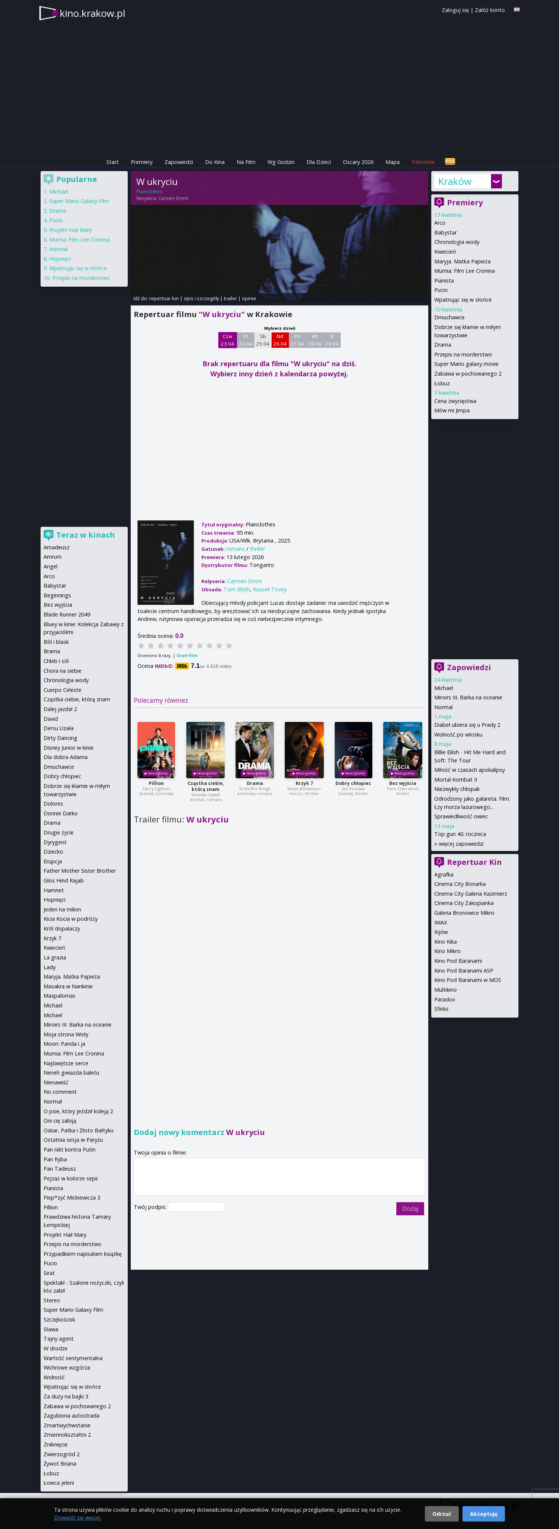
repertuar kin (164, 298)
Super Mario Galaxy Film (79, 200)
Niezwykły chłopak (457, 788)
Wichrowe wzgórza (67, 1367)
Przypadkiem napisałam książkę (83, 1253)
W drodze (56, 1348)
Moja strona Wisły (66, 1034)
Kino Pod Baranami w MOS (467, 979)
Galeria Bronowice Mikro (464, 912)
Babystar (445, 232)
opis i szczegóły (201, 298)
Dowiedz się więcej (77, 1517)
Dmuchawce (449, 317)
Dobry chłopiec (353, 783)
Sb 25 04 (262, 340)
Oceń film (187, 655)
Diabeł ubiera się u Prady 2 (467, 724)
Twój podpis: (151, 1206)
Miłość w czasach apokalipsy (469, 769)
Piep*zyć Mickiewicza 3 (72, 1197)
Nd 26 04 (280, 340)
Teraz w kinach (85, 535)
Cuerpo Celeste (63, 689)
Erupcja (53, 861)
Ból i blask (56, 641)
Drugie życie (59, 832)
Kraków (454, 181)
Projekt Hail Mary (70, 229)
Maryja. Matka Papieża (462, 261)
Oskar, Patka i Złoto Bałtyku (78, 1130)
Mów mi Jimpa (452, 410)
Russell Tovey (270, 589)
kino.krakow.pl (92, 13)
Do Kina (215, 161)
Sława (51, 1329)
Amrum (53, 556)
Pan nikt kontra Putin (69, 1149)
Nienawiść (56, 1082)
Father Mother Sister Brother (80, 870)
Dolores (53, 803)
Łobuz (442, 383)
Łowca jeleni (59, 1482)
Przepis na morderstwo (463, 354)
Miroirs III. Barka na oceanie (468, 697)
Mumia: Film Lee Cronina (464, 270)
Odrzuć (441, 1513)
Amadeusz (56, 547)
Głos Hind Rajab (64, 880)
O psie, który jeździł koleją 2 (78, 1111)
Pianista (444, 280)
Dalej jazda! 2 (60, 709)
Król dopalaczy (62, 928)
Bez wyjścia (402, 783)
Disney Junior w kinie (69, 747)
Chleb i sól (56, 661)
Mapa (392, 161)
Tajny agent (59, 1338)
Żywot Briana (60, 1463)
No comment (60, 1091)
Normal (443, 707)
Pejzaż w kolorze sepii (71, 1178)
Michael (443, 688)
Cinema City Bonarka (460, 883)
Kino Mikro (447, 951)
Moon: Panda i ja (64, 1043)
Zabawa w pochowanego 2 (468, 373)
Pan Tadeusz (60, 1168)
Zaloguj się (455, 10)
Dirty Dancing (60, 737)
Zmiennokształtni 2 (67, 1434)
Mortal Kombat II (455, 779)
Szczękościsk (59, 1319)
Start (112, 161)
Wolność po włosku (458, 734)
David (51, 718)
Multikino (445, 989)
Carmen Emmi (173, 198)
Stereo (52, 1300)
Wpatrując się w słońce (463, 299)
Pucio (441, 289)
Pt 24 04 (245, 340)
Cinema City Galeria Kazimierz (470, 893)
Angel (50, 566)
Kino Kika (445, 941)
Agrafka (443, 874)
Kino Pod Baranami (458, 960)
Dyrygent (55, 842)
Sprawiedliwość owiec (461, 816)
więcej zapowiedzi (461, 843)
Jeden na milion (62, 909)
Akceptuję (483, 1513)
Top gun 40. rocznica (460, 833)
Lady (50, 967)
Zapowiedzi (179, 161)
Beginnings (57, 595)
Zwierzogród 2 (62, 1454)
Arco (440, 222)
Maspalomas (60, 995)
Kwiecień (445, 251)
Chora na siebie (63, 670)
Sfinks (441, 1008)
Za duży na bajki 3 (66, 1396)
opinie (249, 298)
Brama (52, 651)
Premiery (142, 161)
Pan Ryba (55, 1159)
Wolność (54, 1377)
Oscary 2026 (358, 161)
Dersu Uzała (59, 728)
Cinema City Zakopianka (464, 903)
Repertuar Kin (474, 862)
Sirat (49, 1272)
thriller (257, 548)
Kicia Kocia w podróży (71, 918)
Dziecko (53, 851)
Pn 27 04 (297, 340)
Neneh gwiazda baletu (71, 1072)
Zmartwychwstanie (67, 1425)
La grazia (55, 957)
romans (235, 548)
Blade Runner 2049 (67, 614)
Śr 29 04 (331, 340)
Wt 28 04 (314, 340)
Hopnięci (60, 258)
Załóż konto (490, 10)
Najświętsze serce (66, 1063)
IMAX (440, 922)
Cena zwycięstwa (455, 400)
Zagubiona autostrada (72, 1415)
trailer (230, 298)
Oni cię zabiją (60, 1120)
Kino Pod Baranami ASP (463, 970)
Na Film (246, 161)
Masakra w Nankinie (68, 986)
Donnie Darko (61, 813)
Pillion (156, 783)
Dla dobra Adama (66, 757)
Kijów (441, 931)
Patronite (423, 161)
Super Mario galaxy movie (466, 363)
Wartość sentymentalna (73, 1358)
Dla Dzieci (319, 161)
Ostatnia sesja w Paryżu (73, 1139)
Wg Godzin (281, 161)
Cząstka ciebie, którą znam (205, 786)
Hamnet (54, 890)
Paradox (444, 999)
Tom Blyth (237, 589)
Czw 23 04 (227, 340)
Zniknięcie (56, 1444)
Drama (255, 783)
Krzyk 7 (304, 783)
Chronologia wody (456, 241)
